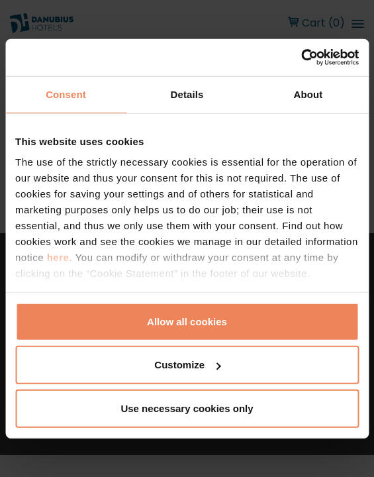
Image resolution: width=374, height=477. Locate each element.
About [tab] (308, 93)
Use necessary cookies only (186, 407)
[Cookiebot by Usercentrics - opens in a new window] (301, 57)
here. (61, 257)
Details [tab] (187, 93)
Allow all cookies (187, 321)
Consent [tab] (66, 93)
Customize (187, 364)
